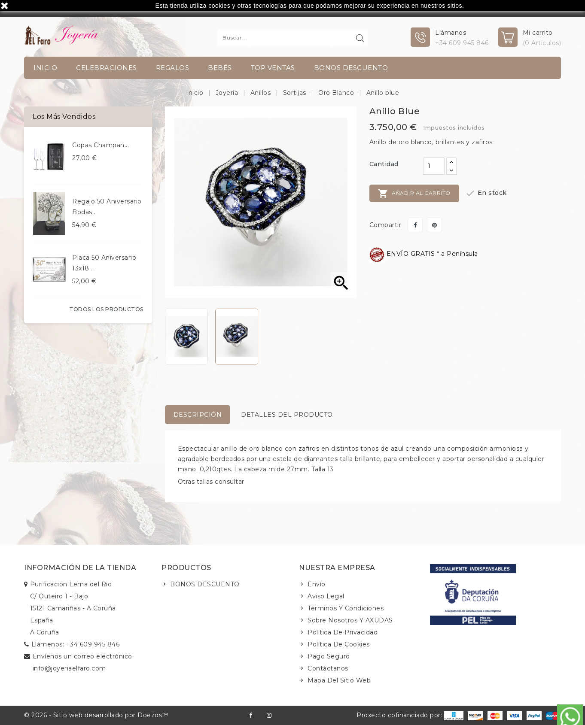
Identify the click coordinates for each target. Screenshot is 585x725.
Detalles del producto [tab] (287, 415)
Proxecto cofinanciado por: (409, 715)
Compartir (415, 224)
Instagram (269, 715)
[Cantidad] (434, 166)
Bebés (220, 68)
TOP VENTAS (273, 68)
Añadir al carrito (414, 193)
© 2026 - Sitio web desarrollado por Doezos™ (96, 715)
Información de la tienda (80, 568)
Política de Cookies (339, 644)
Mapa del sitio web (339, 680)
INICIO (45, 68)
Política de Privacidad (343, 632)
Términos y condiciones (346, 608)
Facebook (250, 715)
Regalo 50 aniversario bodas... (107, 206)
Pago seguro (329, 656)
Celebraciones (106, 68)
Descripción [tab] (198, 415)
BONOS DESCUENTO (351, 68)
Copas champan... (100, 145)
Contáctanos (328, 668)
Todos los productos (106, 309)
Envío (317, 584)
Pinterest (434, 224)
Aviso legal (326, 596)
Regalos (172, 68)
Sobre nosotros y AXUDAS (350, 620)
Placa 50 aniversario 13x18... (104, 263)
